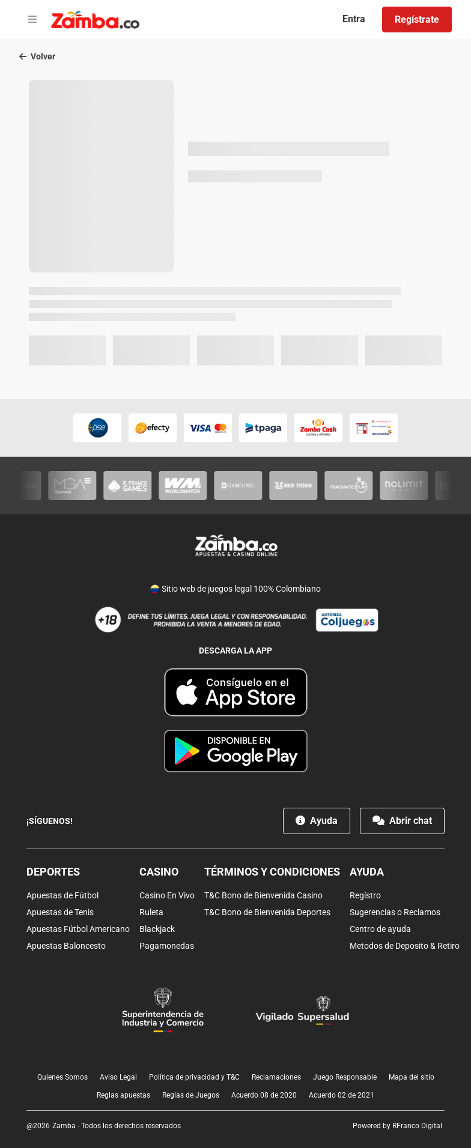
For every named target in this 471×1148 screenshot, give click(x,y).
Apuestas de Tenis (60, 912)
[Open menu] (32, 20)
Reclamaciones (276, 1077)
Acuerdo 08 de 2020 (264, 1095)
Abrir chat (402, 820)
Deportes (53, 871)
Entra (353, 19)
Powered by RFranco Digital (397, 1126)
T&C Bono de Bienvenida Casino (263, 895)
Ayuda (317, 820)
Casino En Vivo (167, 895)
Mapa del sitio (411, 1077)
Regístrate (417, 19)
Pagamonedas (166, 946)
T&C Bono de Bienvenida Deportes (267, 912)
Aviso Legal (118, 1077)
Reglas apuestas (123, 1095)
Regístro (365, 895)
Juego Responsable (345, 1077)
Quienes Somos (62, 1077)
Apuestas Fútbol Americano (78, 929)
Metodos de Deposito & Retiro (405, 946)
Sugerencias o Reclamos (395, 912)
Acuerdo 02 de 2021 (341, 1095)
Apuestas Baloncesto (66, 946)
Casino (158, 871)
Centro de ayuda (380, 929)
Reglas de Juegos (190, 1095)
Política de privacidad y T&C (194, 1077)
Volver (37, 56)
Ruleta (151, 912)
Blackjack (157, 929)
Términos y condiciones (272, 871)
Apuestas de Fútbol (62, 895)
